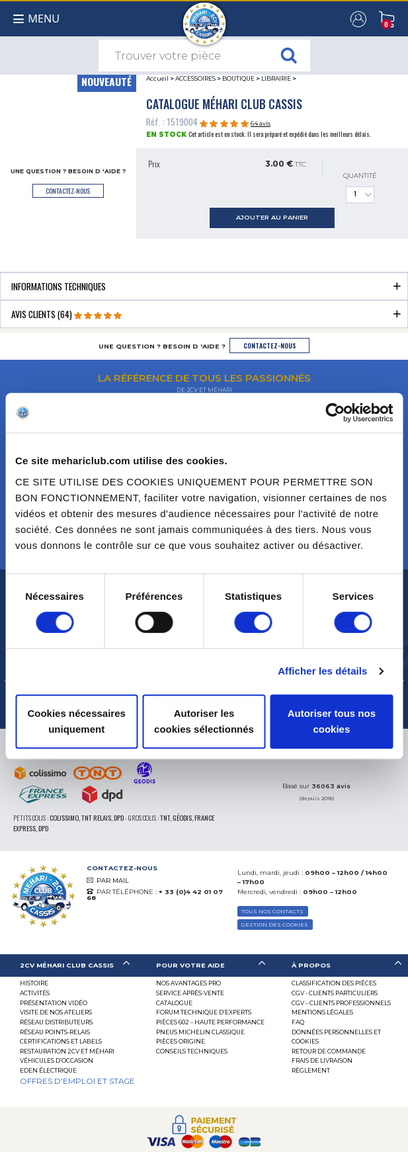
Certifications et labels (61, 1041)
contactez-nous (68, 191)
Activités (35, 993)
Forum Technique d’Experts (203, 1012)
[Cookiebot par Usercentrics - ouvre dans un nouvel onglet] (335, 413)
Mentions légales (322, 1012)
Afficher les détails (322, 671)
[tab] (204, 286)
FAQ (298, 1022)
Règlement (311, 1070)
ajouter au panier (272, 217)
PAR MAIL (113, 880)
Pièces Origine (180, 1041)
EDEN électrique (48, 1070)
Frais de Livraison (322, 1060)
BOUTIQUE (238, 78)
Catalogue (174, 1003)
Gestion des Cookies (274, 924)
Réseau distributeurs (56, 1022)
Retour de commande (329, 1051)
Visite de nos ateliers (56, 1012)
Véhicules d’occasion (56, 1060)
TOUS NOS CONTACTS (272, 911)
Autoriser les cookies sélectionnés (204, 721)
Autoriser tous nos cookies (332, 721)
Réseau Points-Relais (55, 1032)
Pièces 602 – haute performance (210, 1022)
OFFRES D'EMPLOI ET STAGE (77, 1081)
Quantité (360, 187)
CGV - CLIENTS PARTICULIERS (335, 993)
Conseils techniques (191, 1051)
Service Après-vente (190, 993)
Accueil (157, 78)
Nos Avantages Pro (188, 983)
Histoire (34, 983)
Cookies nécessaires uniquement (76, 721)
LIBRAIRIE (276, 78)
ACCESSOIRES (195, 78)
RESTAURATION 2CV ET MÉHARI (67, 1051)
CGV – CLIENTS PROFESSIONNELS (341, 1003)
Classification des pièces (334, 983)
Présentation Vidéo (53, 1003)
